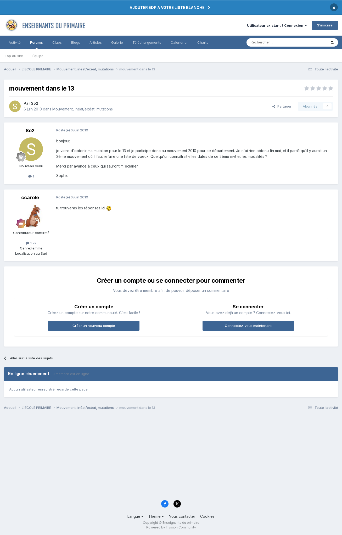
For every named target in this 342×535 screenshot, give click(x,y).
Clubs (57, 42)
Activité (15, 42)
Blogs (75, 42)
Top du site (14, 56)
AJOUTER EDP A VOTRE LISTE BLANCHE (167, 7)
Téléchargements (146, 42)
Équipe (37, 56)
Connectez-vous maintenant (248, 326)
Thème (156, 516)
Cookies (207, 516)
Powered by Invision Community (171, 527)
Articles (95, 42)
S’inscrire (325, 25)
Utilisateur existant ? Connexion (277, 25)
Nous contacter (182, 516)
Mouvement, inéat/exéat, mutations (82, 109)
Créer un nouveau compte (93, 326)
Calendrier (179, 42)
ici (103, 208)
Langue (135, 516)
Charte (203, 42)
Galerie (117, 42)
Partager (281, 106)
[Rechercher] (275, 42)
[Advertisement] (161, 456)
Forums (36, 44)
